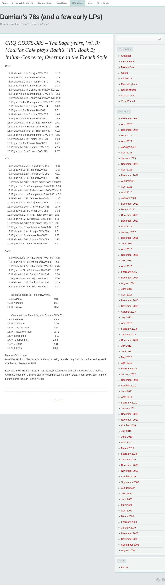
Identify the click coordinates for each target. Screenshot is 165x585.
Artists (4, 3)
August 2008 (128, 550)
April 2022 (126, 169)
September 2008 (130, 544)
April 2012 (126, 362)
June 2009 (126, 499)
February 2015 (129, 272)
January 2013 (128, 334)
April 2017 (126, 226)
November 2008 (129, 539)
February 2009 (129, 522)
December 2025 (129, 118)
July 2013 (126, 317)
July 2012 (126, 345)
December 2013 (129, 300)
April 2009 (126, 510)
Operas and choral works (22, 3)
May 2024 (126, 135)
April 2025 (126, 124)
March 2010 (127, 448)
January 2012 (128, 374)
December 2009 (129, 465)
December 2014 (129, 277)
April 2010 (126, 442)
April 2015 (126, 266)
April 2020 (126, 192)
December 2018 (129, 215)
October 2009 (128, 476)
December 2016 (129, 237)
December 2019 (129, 203)
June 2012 (126, 351)
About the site (103, 3)
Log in (124, 567)
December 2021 (129, 175)
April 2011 (126, 397)
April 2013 (126, 323)
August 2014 (128, 283)
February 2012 (129, 368)
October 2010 (128, 425)
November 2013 (129, 306)
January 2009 (128, 527)
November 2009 (129, 470)
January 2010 (128, 459)
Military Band (128, 67)
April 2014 (126, 294)
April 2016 (126, 249)
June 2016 (126, 243)
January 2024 (128, 147)
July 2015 (126, 260)
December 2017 (129, 220)
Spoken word (128, 95)
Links (90, 3)
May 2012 (126, 357)
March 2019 (127, 209)
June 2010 (126, 436)
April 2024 (126, 141)
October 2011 (128, 385)
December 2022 (129, 164)
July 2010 (126, 431)
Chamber (126, 55)
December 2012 (129, 340)
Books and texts (44, 3)
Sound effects (128, 90)
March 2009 (127, 516)
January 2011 (128, 408)
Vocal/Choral (128, 101)
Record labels (61, 3)
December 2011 (129, 380)
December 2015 (129, 254)
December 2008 (129, 533)
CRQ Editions (78, 3)
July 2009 (126, 493)
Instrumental (127, 61)
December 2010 (129, 414)
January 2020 (128, 198)
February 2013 (129, 328)
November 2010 (129, 419)
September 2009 (130, 482)
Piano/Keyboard (129, 84)
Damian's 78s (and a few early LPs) (51, 16)
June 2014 (126, 289)
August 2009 (128, 487)
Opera (124, 72)
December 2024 (129, 129)
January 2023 (128, 158)
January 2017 (128, 232)
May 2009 (126, 505)
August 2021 (128, 181)
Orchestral (126, 78)
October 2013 (128, 311)
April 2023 (126, 152)
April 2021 (126, 186)
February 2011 (129, 402)
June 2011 (126, 391)
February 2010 (129, 453)
